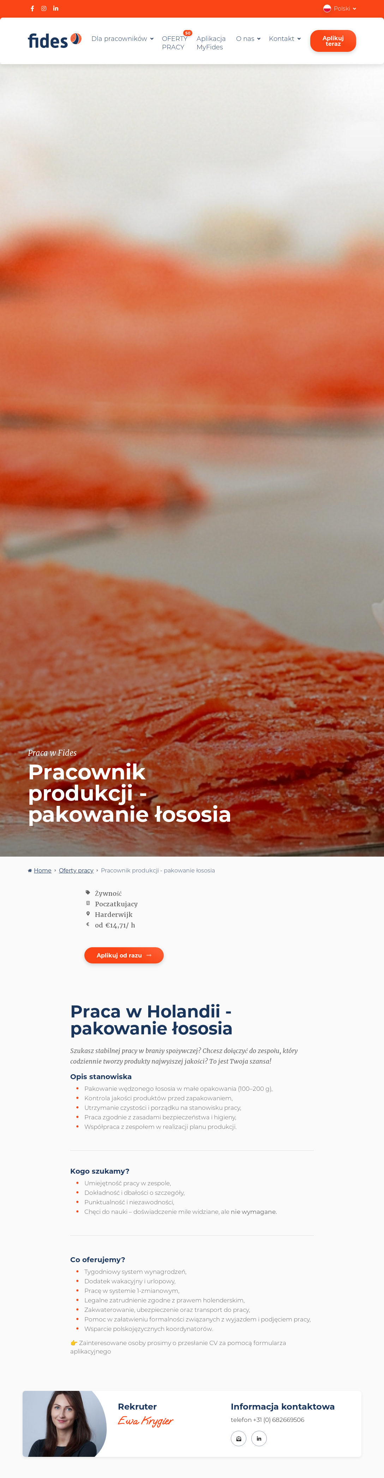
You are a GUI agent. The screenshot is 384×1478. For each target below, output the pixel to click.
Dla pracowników (120, 38)
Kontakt (282, 38)
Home (43, 870)
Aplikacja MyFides (211, 42)
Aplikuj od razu (124, 955)
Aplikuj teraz (333, 40)
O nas (246, 38)
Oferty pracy (76, 870)
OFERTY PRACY (177, 41)
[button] (339, 8)
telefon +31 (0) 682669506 (267, 1419)
